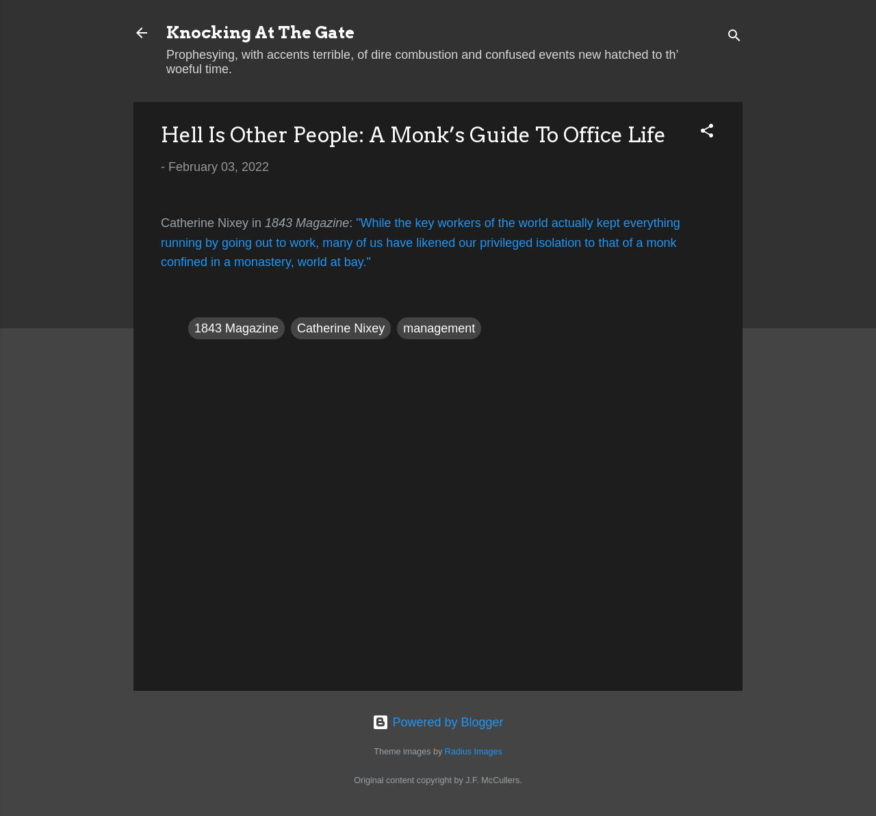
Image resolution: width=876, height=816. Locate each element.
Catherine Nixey (341, 328)
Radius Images (473, 751)
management (439, 328)
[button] (707, 132)
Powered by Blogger (437, 722)
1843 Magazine (236, 328)
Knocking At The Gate (260, 32)
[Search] (734, 37)
